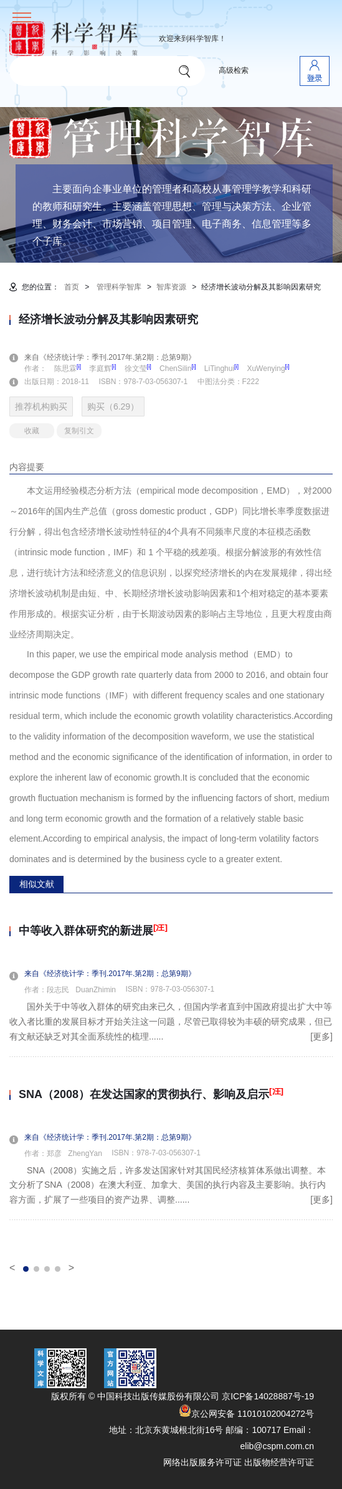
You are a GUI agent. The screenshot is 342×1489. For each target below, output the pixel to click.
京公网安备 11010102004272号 (246, 1414)
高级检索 (234, 70)
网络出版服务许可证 (202, 1462)
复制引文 (79, 430)
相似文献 (36, 884)
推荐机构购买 (41, 406)
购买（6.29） (113, 406)
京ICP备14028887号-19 (268, 1396)
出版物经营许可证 (279, 1462)
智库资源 (171, 287)
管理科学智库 (119, 287)
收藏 (31, 430)
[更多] (321, 1036)
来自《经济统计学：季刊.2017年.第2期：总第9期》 (117, 357)
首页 (71, 287)
